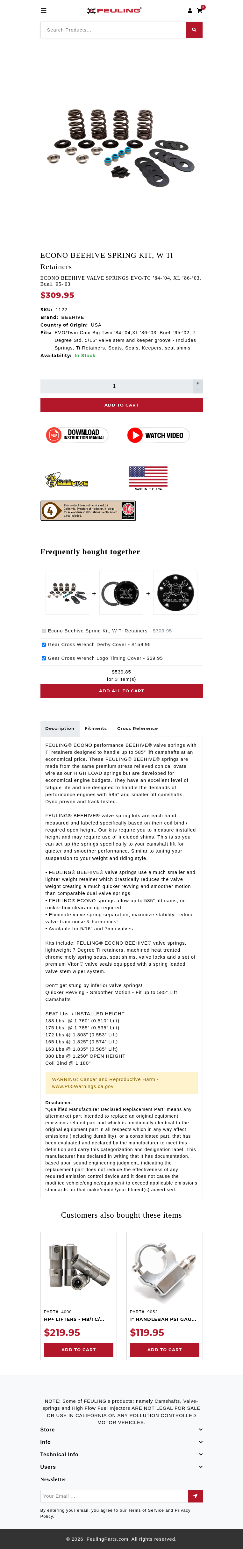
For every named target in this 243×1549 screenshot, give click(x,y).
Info (45, 1442)
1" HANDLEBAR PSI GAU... (163, 1319)
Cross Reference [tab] (138, 728)
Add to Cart (78, 1349)
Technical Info (59, 1454)
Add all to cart (121, 690)
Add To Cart (121, 404)
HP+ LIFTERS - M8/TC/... (74, 1319)
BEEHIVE (72, 317)
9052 (152, 1311)
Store (47, 1429)
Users (48, 1467)
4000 (66, 1311)
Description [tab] (60, 728)
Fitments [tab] (96, 728)
